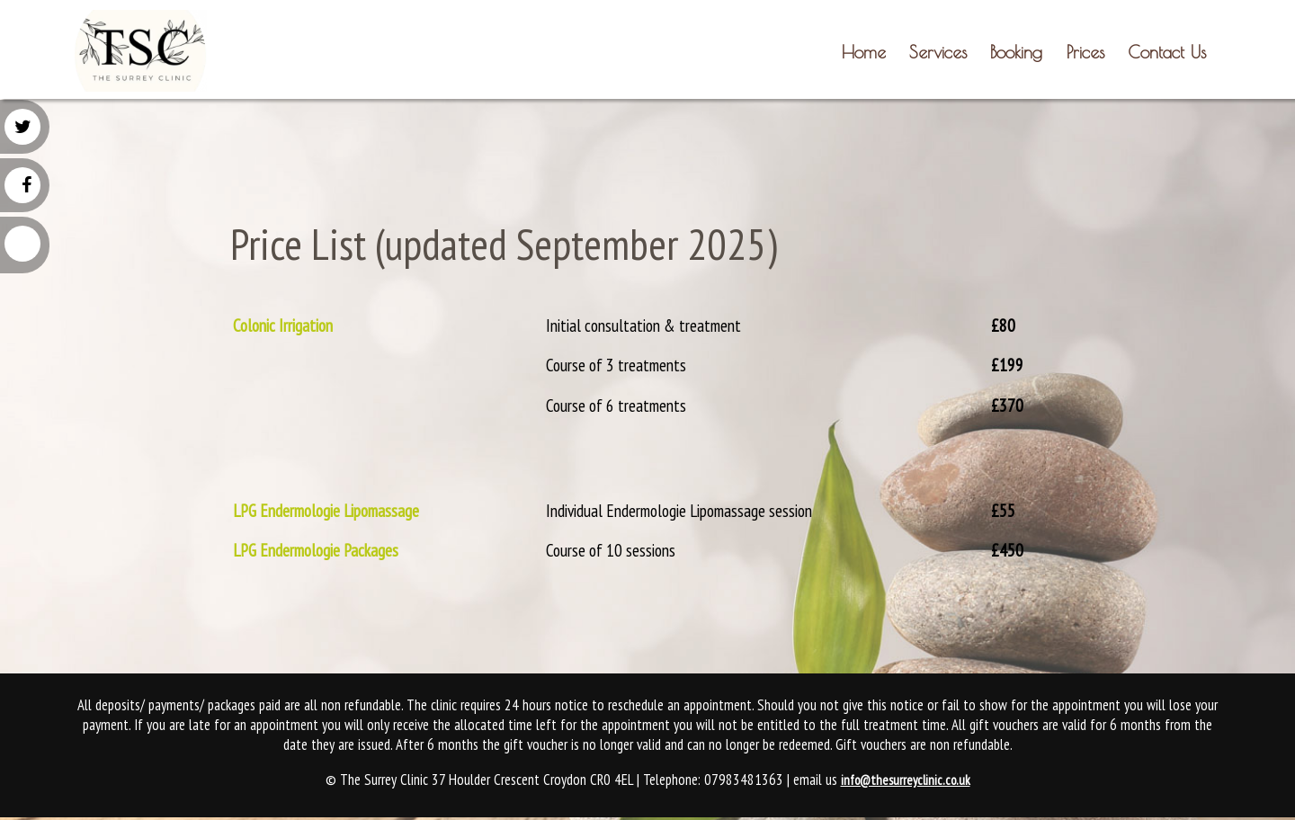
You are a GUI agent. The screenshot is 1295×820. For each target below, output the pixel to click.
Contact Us (1167, 52)
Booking (1016, 52)
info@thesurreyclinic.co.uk (905, 780)
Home (864, 52)
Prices (1085, 52)
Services (938, 52)
